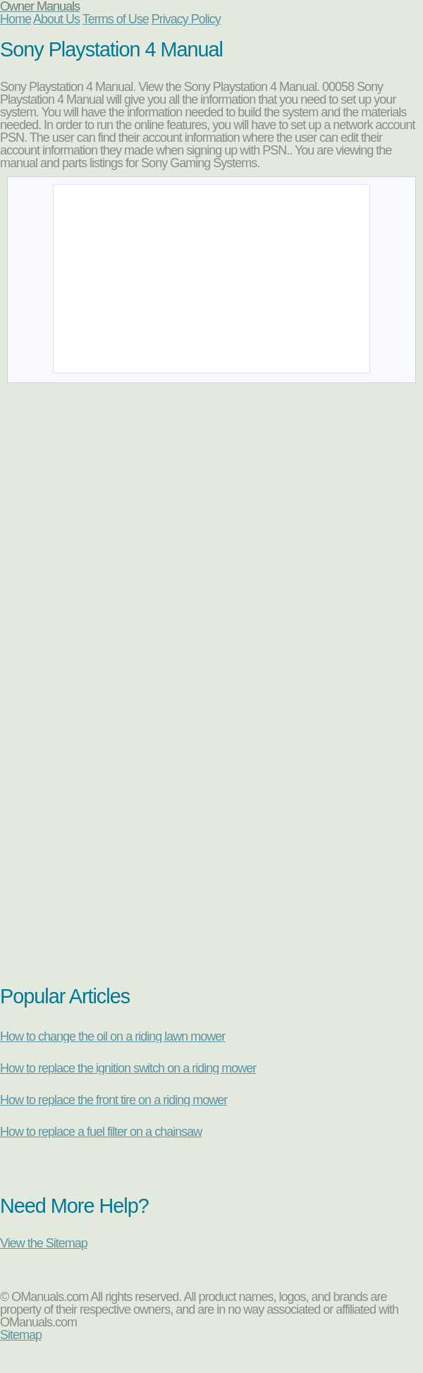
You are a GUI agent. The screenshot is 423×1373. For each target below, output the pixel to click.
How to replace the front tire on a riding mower (113, 1100)
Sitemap (21, 1335)
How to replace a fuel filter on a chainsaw (101, 1132)
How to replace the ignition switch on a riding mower (128, 1068)
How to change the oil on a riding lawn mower (112, 1036)
